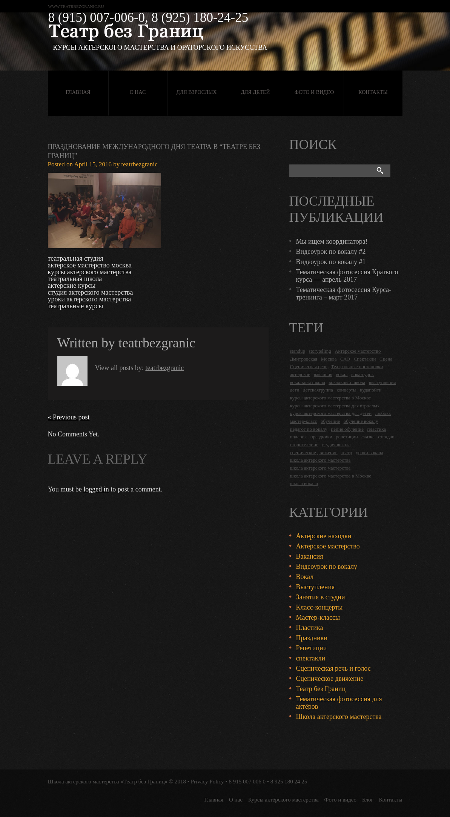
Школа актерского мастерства (339, 716)
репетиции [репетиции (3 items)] (347, 436)
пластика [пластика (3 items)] (376, 429)
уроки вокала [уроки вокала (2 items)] (369, 452)
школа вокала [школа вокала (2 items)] (304, 483)
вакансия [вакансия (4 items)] (323, 374)
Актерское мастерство (328, 546)
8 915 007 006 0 (247, 782)
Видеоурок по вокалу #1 (331, 262)
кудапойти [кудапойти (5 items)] (370, 390)
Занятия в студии (320, 597)
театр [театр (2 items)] (346, 452)
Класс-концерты (319, 607)
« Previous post (69, 417)
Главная (78, 92)
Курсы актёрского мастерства (283, 800)
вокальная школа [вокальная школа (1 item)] (307, 382)
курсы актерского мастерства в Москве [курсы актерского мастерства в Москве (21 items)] (330, 398)
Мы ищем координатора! (332, 241)
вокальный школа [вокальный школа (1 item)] (347, 382)
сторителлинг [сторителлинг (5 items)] (304, 444)
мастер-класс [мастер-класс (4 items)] (303, 421)
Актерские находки (324, 536)
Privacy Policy (207, 782)
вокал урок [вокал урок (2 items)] (362, 374)
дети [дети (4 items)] (294, 390)
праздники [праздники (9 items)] (321, 436)
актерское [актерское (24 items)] (300, 374)
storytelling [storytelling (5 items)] (320, 351)
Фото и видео (314, 92)
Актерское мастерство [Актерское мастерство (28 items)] (358, 351)
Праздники (312, 638)
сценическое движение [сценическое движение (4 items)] (314, 452)
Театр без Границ (321, 689)
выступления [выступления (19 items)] (382, 382)
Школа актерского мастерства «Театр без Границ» (108, 782)
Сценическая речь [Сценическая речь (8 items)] (308, 366)
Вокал (305, 576)
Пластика (309, 627)
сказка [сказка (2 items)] (368, 436)
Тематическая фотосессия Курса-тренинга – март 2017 (344, 293)
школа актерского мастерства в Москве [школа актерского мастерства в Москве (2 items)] (330, 476)
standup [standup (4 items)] (297, 351)
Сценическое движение (330, 678)
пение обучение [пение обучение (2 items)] (347, 429)
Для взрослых (196, 92)
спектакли (311, 658)
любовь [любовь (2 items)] (383, 413)
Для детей (255, 92)
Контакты (372, 92)
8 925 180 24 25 (288, 782)
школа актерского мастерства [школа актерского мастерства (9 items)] (320, 468)
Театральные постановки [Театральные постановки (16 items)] (357, 366)
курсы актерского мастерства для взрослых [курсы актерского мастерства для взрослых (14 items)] (335, 405)
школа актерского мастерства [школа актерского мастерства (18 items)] (320, 460)
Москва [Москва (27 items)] (329, 359)
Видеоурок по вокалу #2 (331, 251)
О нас (138, 92)
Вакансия (309, 556)
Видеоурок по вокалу (326, 566)
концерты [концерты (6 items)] (346, 390)
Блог (367, 800)
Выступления (315, 587)
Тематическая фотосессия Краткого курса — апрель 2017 (347, 275)
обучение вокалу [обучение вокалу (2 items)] (361, 421)
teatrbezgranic (139, 164)
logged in (96, 489)
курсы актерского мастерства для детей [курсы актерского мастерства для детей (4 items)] (331, 413)
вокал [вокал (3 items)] (342, 374)
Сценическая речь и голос (333, 668)
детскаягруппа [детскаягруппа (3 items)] (318, 390)
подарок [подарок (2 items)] (298, 436)
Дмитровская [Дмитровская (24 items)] (304, 359)
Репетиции (311, 648)
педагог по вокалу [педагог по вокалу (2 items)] (308, 429)
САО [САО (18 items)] (345, 359)
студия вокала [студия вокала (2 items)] (336, 444)
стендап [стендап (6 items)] (386, 436)
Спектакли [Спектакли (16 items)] (365, 359)
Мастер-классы (318, 617)
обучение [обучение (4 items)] (330, 421)
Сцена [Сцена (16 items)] (385, 359)
